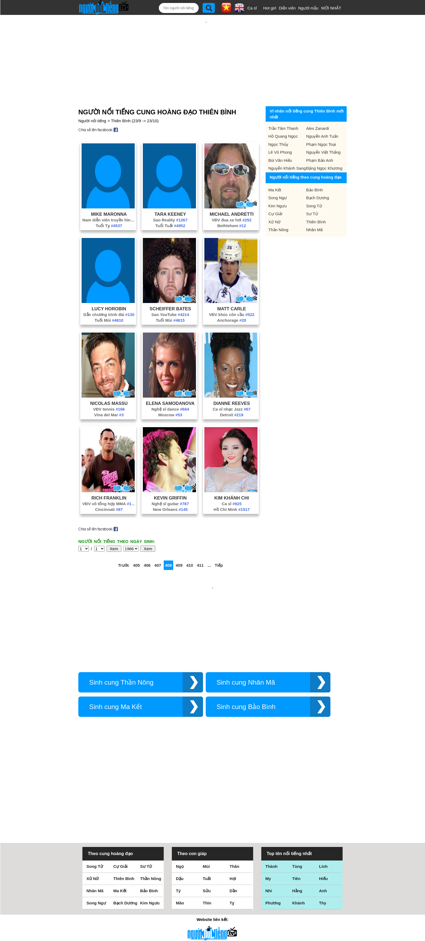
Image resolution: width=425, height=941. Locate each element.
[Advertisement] (206, 51)
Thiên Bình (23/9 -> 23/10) (135, 103)
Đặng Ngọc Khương (324, 150)
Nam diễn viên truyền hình (109, 202)
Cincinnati (109, 491)
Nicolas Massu (109, 385)
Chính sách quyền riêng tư (212, 910)
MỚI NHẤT (331, 8)
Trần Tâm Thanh (283, 110)
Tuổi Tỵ (109, 208)
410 (189, 547)
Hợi (233, 802)
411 (200, 547)
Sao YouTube (170, 297)
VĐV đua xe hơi (232, 202)
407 (157, 547)
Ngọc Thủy (278, 126)
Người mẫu (308, 8)
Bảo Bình (314, 172)
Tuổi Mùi (109, 302)
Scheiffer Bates (170, 291)
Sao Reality (170, 202)
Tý (178, 815)
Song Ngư (277, 180)
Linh (323, 790)
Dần (233, 815)
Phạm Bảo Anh (319, 142)
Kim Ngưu (277, 188)
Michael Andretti (231, 196)
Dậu (179, 802)
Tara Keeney (170, 196)
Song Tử (314, 188)
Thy (322, 827)
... (209, 547)
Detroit (231, 397)
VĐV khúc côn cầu (232, 297)
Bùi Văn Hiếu (280, 142)
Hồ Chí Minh (232, 491)
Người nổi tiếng (92, 103)
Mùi (206, 790)
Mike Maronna (109, 196)
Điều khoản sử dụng (212, 882)
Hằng (297, 815)
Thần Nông (278, 212)
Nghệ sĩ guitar (170, 486)
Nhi (268, 815)
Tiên (296, 802)
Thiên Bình (316, 204)
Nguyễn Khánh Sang (287, 150)
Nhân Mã (314, 212)
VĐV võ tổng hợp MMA (109, 486)
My (268, 802)
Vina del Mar (109, 397)
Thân (234, 790)
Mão (180, 827)
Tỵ (232, 827)
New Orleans (170, 491)
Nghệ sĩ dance (170, 391)
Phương (273, 827)
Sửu (207, 815)
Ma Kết (274, 172)
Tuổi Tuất (170, 208)
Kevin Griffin (170, 480)
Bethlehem (231, 208)
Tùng (297, 790)
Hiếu (323, 802)
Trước (123, 547)
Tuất (207, 802)
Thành (271, 790)
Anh (323, 815)
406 (147, 547)
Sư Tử (312, 196)
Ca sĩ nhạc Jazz (232, 391)
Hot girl (269, 8)
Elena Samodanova (170, 385)
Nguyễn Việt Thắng (323, 134)
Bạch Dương (317, 180)
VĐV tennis (109, 391)
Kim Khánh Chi (231, 480)
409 (179, 547)
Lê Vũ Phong (280, 134)
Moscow (170, 397)
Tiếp (219, 547)
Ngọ (180, 790)
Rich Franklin (108, 480)
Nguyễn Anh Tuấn (322, 118)
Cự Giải (275, 196)
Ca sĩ (252, 8)
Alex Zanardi (317, 110)
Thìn (207, 827)
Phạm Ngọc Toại (321, 126)
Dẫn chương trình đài (108, 297)
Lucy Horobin (109, 291)
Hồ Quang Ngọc (283, 118)
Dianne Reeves (231, 385)
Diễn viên (287, 8)
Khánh (298, 827)
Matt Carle (231, 291)
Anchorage (231, 302)
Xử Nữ (274, 204)
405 (136, 547)
